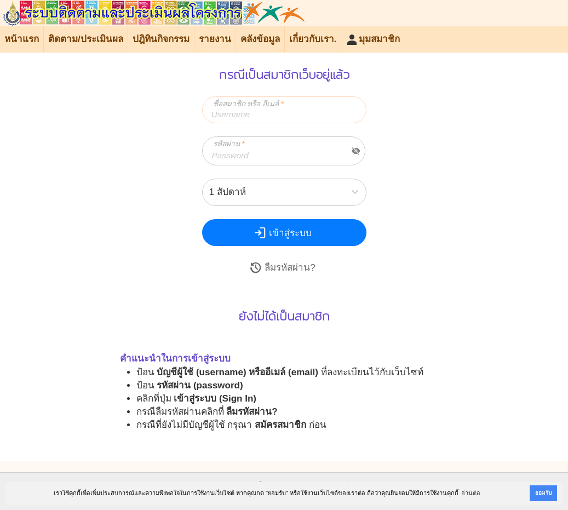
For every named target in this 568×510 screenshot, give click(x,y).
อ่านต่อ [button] (470, 493)
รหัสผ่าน (229, 144)
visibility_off (356, 151)
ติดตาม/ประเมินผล (85, 39)
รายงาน (215, 39)
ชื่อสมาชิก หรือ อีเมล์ (248, 104)
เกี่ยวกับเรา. (313, 39)
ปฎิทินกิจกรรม (161, 39)
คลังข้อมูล (260, 39)
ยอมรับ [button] (543, 493)
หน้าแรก (21, 39)
